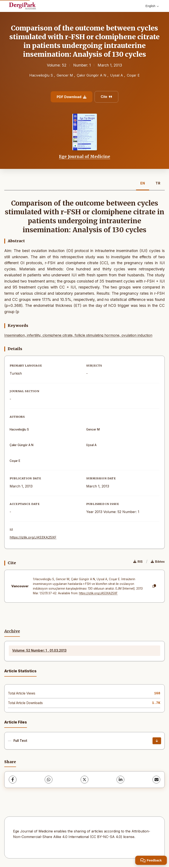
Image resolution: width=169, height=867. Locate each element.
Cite (106, 97)
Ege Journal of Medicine (84, 156)
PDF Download (71, 97)
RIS (138, 561)
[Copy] (154, 586)
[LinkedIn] (120, 779)
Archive (12, 631)
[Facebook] (12, 779)
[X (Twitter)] (84, 779)
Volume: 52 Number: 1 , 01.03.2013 (39, 650)
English (152, 6)
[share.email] (156, 779)
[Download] (157, 740)
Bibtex (158, 561)
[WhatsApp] (48, 779)
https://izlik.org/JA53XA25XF (33, 537)
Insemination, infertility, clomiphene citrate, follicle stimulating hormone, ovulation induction (78, 335)
